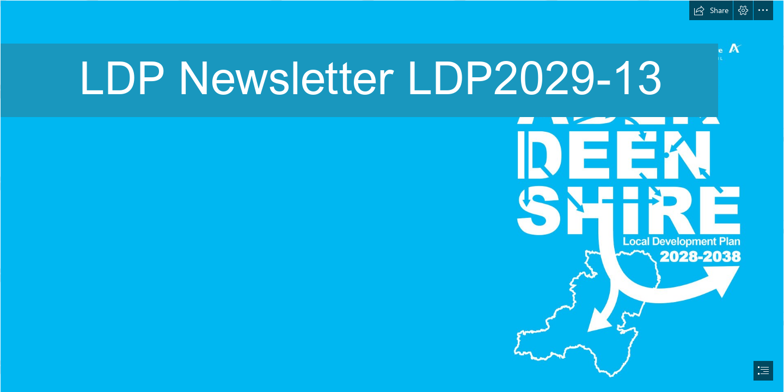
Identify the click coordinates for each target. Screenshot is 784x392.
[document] (392, 196)
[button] (711, 10)
